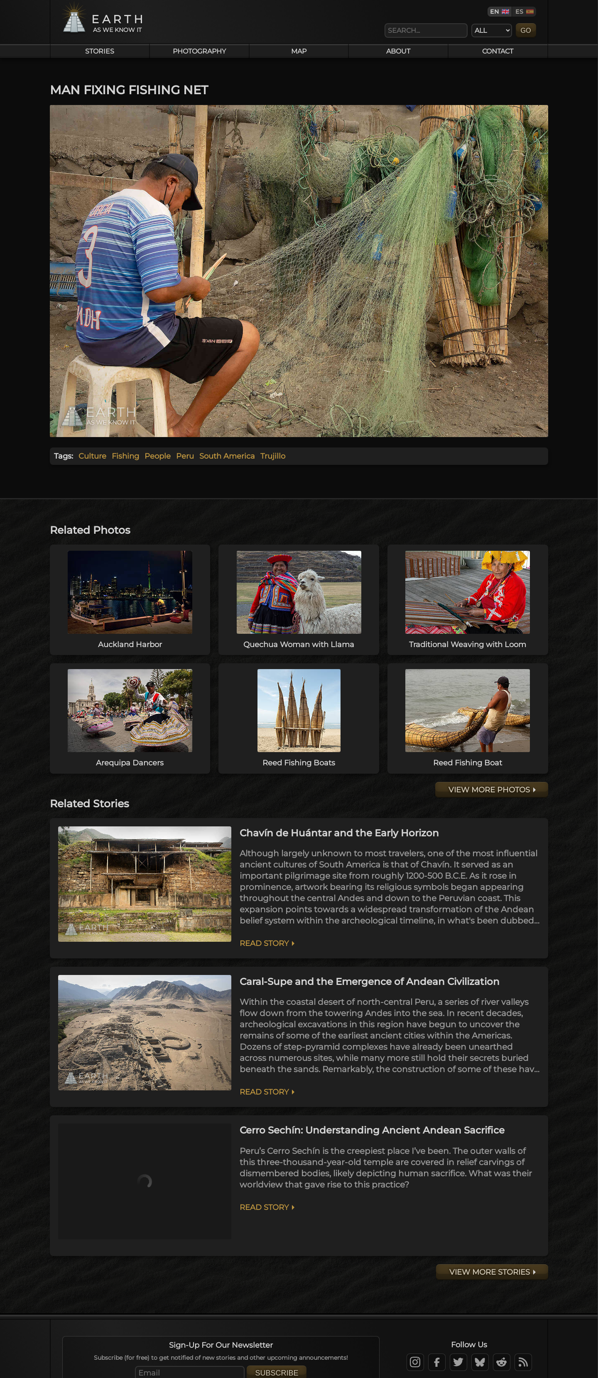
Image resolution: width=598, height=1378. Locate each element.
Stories (99, 51)
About (398, 51)
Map (298, 51)
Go (526, 30)
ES (519, 11)
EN (494, 11)
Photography (199, 51)
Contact (497, 51)
